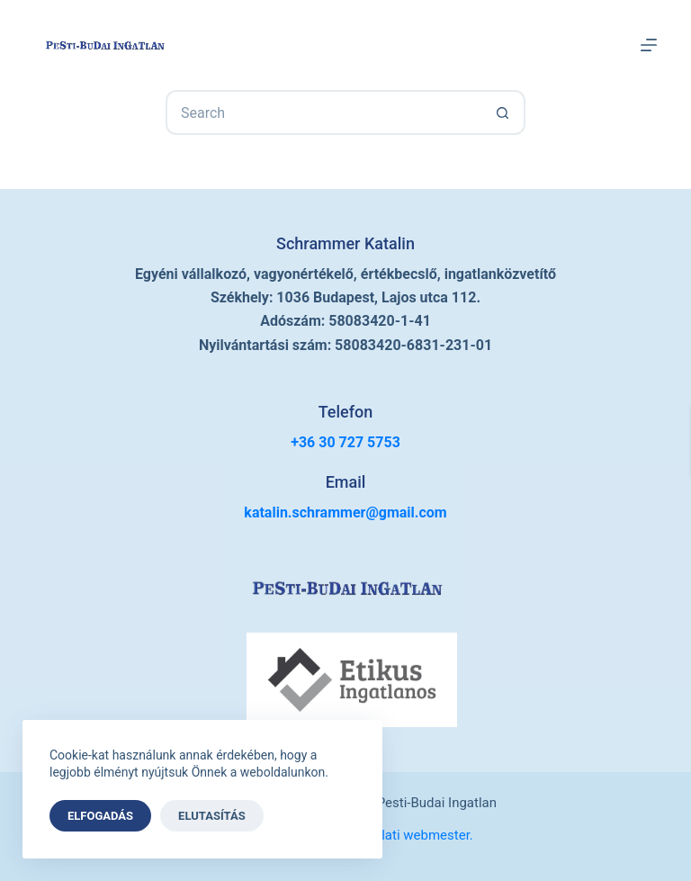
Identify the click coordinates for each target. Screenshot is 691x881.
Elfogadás (100, 816)
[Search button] (502, 112)
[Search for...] (323, 112)
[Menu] (649, 45)
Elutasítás (212, 816)
